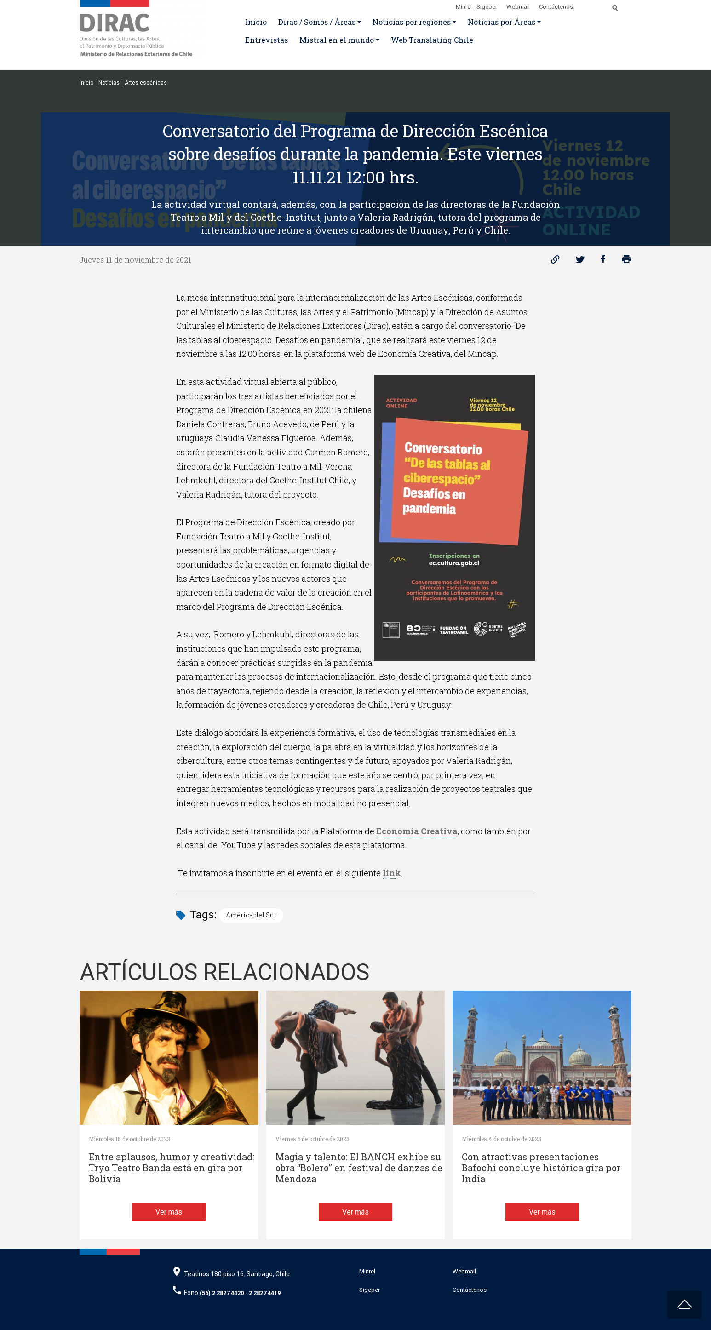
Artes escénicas (146, 83)
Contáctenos (556, 6)
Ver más (168, 1212)
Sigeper (486, 6)
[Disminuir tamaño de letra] (596, 5)
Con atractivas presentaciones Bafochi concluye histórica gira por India (541, 1168)
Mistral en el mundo (336, 39)
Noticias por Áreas (501, 21)
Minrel (464, 6)
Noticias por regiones (412, 21)
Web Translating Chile (432, 39)
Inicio (256, 21)
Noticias (109, 83)
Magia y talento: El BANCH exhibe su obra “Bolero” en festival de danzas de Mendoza (358, 1168)
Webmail (518, 6)
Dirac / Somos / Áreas (317, 21)
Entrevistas (266, 39)
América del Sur (251, 915)
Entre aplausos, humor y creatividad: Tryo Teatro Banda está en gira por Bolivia (171, 1168)
